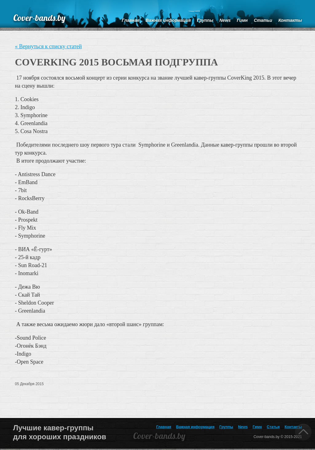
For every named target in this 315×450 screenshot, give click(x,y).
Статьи (273, 427)
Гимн (257, 427)
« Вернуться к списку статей (48, 46)
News (243, 427)
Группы (226, 427)
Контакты (293, 427)
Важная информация (195, 427)
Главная (163, 427)
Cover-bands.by (39, 17)
